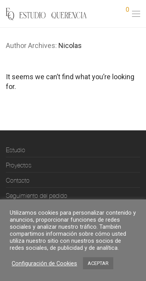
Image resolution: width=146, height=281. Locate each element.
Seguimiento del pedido (36, 195)
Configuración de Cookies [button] (44, 263)
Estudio (15, 149)
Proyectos (19, 165)
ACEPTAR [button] (98, 263)
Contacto (18, 180)
